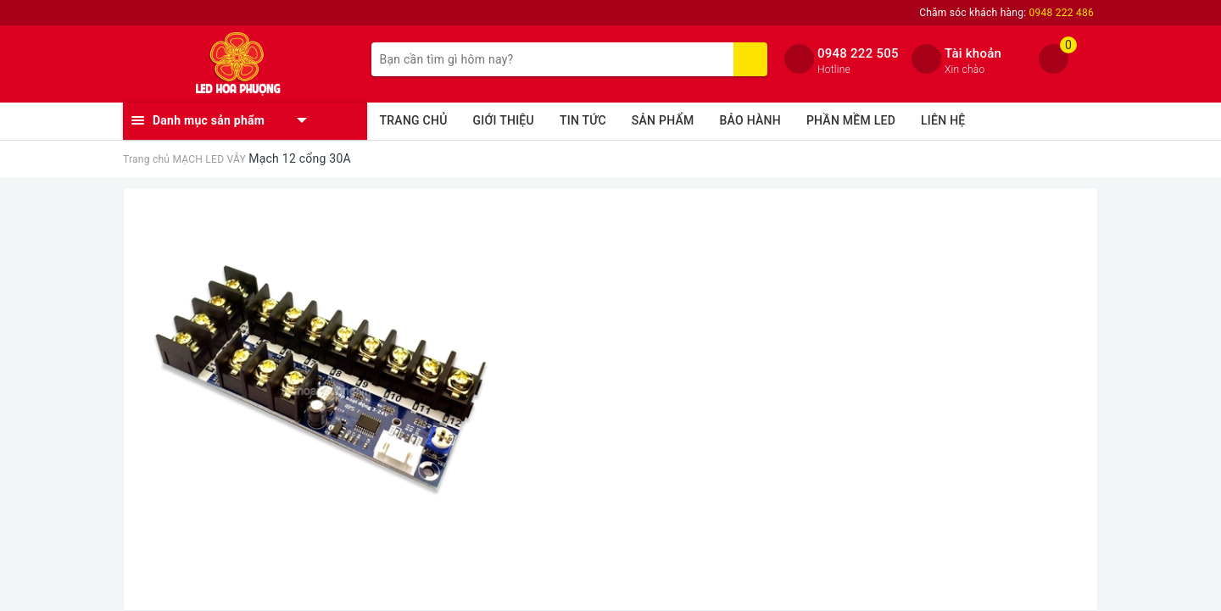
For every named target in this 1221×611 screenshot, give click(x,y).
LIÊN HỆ (943, 120)
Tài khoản (973, 53)
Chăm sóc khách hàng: (1006, 13)
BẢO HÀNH (750, 120)
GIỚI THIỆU (503, 120)
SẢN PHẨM (663, 120)
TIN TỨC (583, 120)
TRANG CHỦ (414, 120)
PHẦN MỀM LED (850, 120)
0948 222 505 (858, 53)
